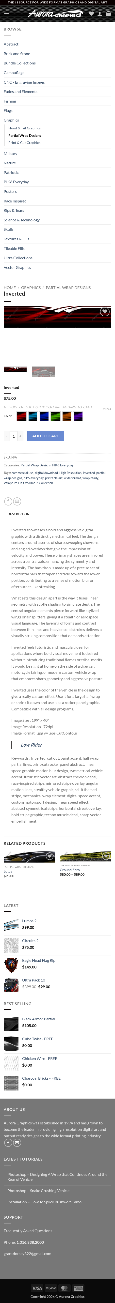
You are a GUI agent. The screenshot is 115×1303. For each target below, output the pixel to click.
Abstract (11, 44)
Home (10, 287)
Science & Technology (22, 219)
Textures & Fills (16, 238)
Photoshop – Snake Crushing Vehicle (38, 1190)
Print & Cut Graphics (24, 142)
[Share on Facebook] (8, 501)
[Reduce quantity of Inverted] (7, 436)
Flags (8, 110)
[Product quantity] (13, 436)
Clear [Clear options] (107, 409)
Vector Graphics (17, 267)
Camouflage (14, 72)
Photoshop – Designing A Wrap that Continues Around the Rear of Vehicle (57, 1176)
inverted (89, 473)
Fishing (10, 101)
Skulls (9, 229)
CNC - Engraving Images (24, 82)
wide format (72, 478)
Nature (10, 162)
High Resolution (70, 473)
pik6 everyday (34, 478)
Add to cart (45, 436)
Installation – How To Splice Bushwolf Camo (44, 1201)
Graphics (11, 120)
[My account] (99, 13)
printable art (54, 478)
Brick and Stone (17, 53)
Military (10, 153)
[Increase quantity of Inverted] (20, 436)
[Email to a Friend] (17, 501)
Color (8, 416)
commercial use (22, 473)
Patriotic (11, 172)
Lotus (8, 871)
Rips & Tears (14, 210)
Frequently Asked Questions (28, 1230)
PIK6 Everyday (16, 181)
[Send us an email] (17, 1143)
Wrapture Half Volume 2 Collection (28, 483)
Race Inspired (15, 201)
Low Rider (31, 745)
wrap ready (90, 478)
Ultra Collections (18, 257)
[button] (7, 13)
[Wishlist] (91, 13)
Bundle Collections (20, 63)
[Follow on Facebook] (8, 1143)
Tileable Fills (14, 248)
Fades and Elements (20, 91)
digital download (46, 473)
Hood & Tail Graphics (24, 128)
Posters (10, 191)
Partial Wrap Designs (24, 135)
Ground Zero (70, 870)
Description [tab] (19, 514)
